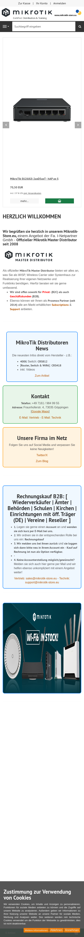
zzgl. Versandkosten (32, 193)
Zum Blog (42, 461)
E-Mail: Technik (51, 417)
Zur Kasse (24, 3)
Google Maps (40, 411)
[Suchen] (80, 26)
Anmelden (59, 3)
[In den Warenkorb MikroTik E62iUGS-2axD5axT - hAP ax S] (59, 200)
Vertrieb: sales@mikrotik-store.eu (35, 578)
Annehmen (72, 930)
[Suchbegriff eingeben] (44, 26)
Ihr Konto (42, 3)
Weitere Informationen (36, 930)
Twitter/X (42, 455)
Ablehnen (56, 930)
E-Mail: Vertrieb (29, 417)
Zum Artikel (42, 375)
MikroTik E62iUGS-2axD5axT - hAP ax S (34, 179)
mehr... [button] (24, 201)
